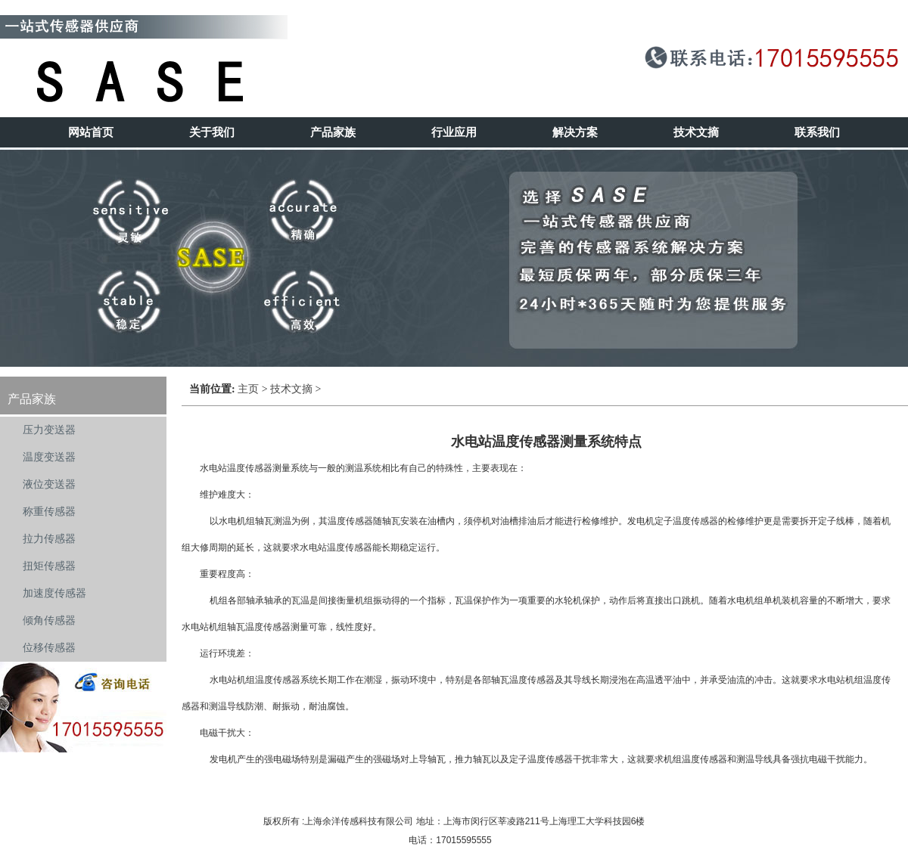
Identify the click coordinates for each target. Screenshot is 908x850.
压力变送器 (49, 430)
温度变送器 (49, 457)
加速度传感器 (54, 593)
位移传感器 (49, 647)
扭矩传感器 (49, 566)
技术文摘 (291, 389)
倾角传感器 (49, 620)
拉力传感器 (49, 538)
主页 (248, 389)
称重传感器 (49, 511)
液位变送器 (49, 484)
